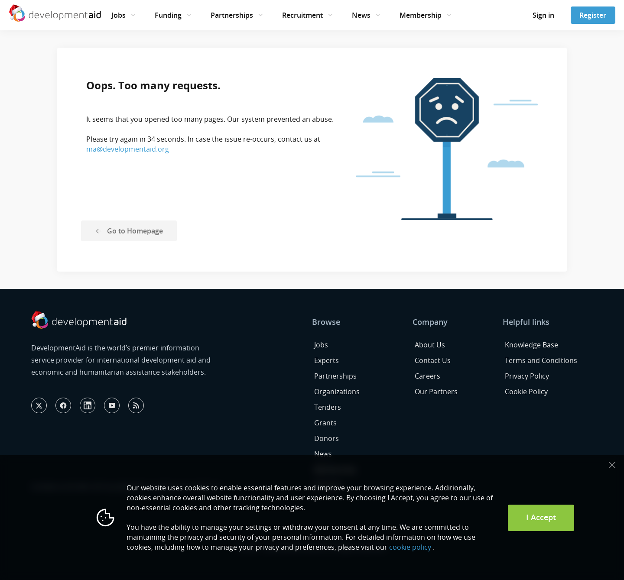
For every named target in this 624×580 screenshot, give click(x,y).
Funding (168, 15)
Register (592, 15)
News (361, 15)
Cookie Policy (526, 391)
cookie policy (410, 547)
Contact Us (433, 360)
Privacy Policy (527, 376)
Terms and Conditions (541, 360)
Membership (421, 15)
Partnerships (232, 15)
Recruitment (302, 15)
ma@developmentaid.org (127, 149)
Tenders (327, 407)
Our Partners (436, 391)
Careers (427, 376)
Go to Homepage (135, 231)
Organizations (337, 391)
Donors (326, 438)
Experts (326, 360)
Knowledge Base (531, 345)
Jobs (118, 15)
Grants (325, 423)
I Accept (541, 517)
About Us (430, 345)
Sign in (543, 15)
